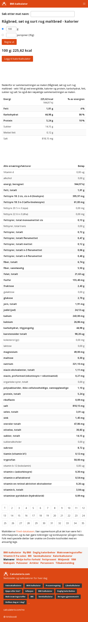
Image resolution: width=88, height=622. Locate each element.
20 (54, 515)
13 (4, 515)
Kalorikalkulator (62, 556)
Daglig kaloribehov (44, 552)
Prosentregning (53, 585)
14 (12, 515)
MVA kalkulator (33, 585)
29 (36, 523)
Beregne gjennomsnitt (68, 596)
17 (33, 515)
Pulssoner (22, 563)
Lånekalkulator (72, 585)
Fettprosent (49, 559)
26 (13, 523)
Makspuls (9, 563)
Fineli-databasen (25, 531)
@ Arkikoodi (10, 616)
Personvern (47, 563)
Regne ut (9, 42)
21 (62, 515)
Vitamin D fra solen (15, 556)
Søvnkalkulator (42, 556)
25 (5, 523)
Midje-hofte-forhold (28, 559)
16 (26, 515)
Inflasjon (29, 591)
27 (20, 523)
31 (51, 523)
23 (76, 515)
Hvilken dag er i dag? (15, 602)
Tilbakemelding (65, 563)
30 (44, 523)
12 (83, 508)
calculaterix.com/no (14, 609)
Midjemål (63, 559)
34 (75, 523)
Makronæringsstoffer (69, 552)
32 (59, 523)
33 (67, 523)
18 (40, 515)
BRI (30, 556)
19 (47, 515)
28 (28, 523)
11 (76, 508)
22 (69, 515)
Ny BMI (27, 552)
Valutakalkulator (13, 585)
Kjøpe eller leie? (12, 591)
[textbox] (53, 14)
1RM (73, 559)
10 (69, 508)
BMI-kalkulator (19, 3)
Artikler (34, 563)
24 (83, 515)
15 (19, 515)
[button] (84, 4)
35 (83, 523)
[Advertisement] (44, 72)
